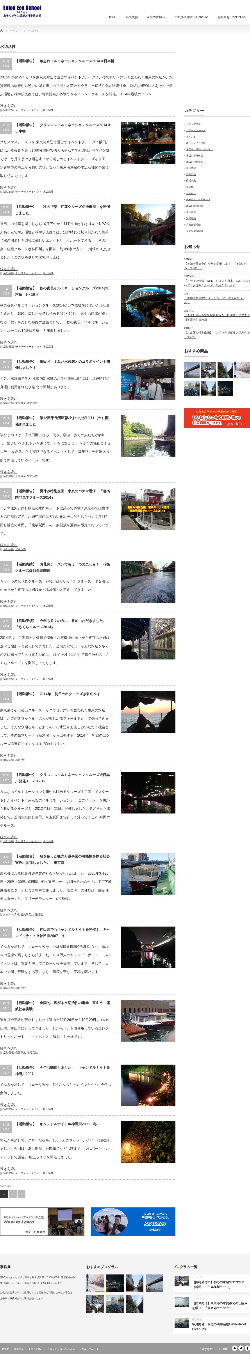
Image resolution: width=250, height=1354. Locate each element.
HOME (112, 17)
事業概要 (132, 17)
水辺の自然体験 (194, 155)
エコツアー (198, 1277)
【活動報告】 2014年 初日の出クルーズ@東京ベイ (57, 694)
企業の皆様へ (156, 17)
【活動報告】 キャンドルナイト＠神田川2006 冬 (56, 1124)
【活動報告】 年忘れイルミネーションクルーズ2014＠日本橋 (64, 61)
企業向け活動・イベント (199, 149)
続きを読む (9, 106)
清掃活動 (191, 218)
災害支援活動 (193, 224)
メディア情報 (11, 914)
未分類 (189, 187)
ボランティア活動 (195, 143)
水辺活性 (48, 110)
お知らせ (191, 193)
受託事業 (20, 402)
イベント (191, 136)
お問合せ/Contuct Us (231, 17)
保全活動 (197, 1319)
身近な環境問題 (194, 231)
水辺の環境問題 (194, 205)
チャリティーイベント (28, 110)
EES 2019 (222, 1348)
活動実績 (8, 110)
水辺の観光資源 (194, 161)
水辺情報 (191, 168)
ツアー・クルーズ (195, 130)
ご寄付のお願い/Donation (191, 17)
